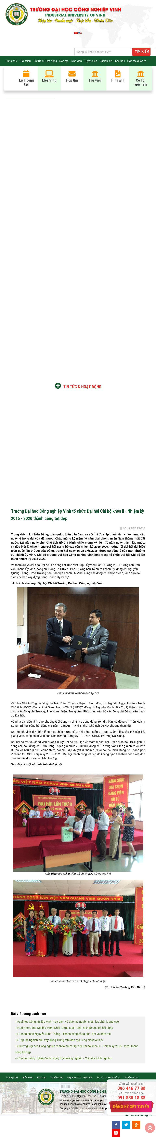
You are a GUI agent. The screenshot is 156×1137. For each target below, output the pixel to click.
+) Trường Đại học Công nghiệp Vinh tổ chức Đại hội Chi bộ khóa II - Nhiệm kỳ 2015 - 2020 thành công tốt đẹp (76, 1049)
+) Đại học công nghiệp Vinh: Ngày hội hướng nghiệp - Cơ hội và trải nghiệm (63, 1058)
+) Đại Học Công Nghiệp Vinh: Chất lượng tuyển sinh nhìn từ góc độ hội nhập (64, 1027)
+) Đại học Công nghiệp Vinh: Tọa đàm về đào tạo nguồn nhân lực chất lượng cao (67, 1021)
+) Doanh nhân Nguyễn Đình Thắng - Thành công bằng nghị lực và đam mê (63, 1033)
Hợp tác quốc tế (136, 60)
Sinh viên (76, 60)
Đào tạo (63, 60)
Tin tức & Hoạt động (45, 60)
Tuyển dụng (132, 1077)
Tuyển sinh (90, 60)
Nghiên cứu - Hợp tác (80, 1077)
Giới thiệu (25, 60)
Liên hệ (9, 71)
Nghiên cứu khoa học (112, 60)
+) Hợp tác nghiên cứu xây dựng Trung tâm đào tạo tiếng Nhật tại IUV (59, 1040)
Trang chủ (11, 60)
